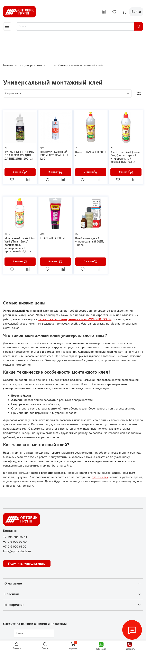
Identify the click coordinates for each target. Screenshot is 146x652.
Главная (8, 65)
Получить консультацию (26, 563)
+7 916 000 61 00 (14, 546)
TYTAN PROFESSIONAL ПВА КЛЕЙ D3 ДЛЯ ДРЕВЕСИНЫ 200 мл (19, 155)
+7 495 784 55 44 (15, 537)
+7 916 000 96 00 (15, 542)
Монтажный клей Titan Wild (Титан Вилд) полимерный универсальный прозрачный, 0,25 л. (19, 244)
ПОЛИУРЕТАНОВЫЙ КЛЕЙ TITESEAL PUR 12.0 (54, 155)
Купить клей (100, 477)
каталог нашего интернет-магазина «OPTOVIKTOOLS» (74, 319)
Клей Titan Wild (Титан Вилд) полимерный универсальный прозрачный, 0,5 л (125, 157)
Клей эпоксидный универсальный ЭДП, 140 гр (89, 241)
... (49, 65)
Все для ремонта (30, 65)
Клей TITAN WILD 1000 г (90, 154)
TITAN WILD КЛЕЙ (52, 238)
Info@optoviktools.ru (17, 551)
